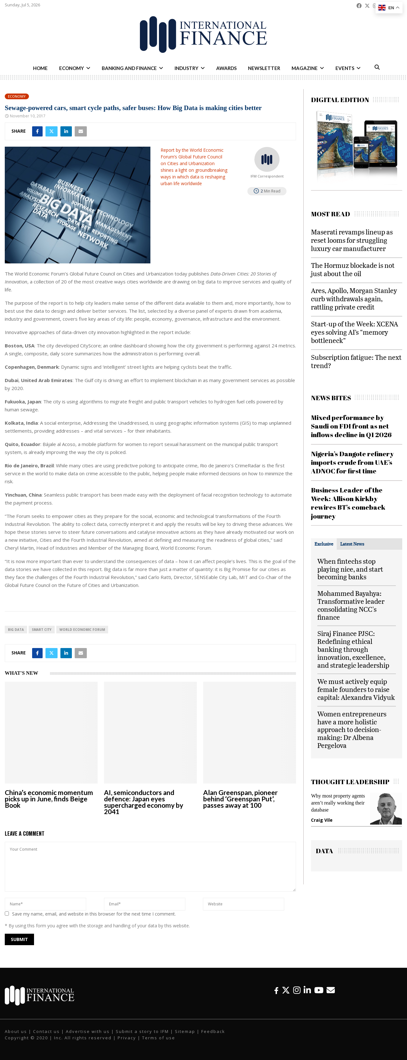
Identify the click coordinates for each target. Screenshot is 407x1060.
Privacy (127, 1038)
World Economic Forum (82, 629)
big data (16, 629)
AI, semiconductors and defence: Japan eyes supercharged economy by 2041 (143, 801)
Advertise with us (88, 1031)
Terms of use (158, 1038)
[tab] (324, 544)
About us (16, 1031)
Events (344, 68)
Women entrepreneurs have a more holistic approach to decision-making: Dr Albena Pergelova (351, 729)
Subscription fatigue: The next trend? (356, 361)
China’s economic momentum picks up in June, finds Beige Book (49, 798)
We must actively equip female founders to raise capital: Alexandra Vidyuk (356, 689)
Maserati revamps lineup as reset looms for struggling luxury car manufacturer (352, 240)
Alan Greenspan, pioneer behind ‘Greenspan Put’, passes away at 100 (240, 798)
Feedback (213, 1031)
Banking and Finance (129, 68)
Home (40, 68)
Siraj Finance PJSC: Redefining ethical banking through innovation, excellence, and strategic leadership (353, 649)
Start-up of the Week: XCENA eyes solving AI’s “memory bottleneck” (354, 332)
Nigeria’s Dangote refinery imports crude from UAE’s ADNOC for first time (352, 462)
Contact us (46, 1031)
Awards (226, 68)
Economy (71, 68)
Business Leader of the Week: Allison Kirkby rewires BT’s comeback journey (348, 502)
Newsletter (264, 68)
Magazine (305, 68)
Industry (186, 68)
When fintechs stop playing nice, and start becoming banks (350, 569)
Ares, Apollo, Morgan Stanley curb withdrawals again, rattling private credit (354, 298)
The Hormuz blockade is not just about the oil (353, 269)
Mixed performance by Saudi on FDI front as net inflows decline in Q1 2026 (351, 426)
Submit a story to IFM (142, 1031)
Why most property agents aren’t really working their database (338, 802)
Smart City (42, 629)
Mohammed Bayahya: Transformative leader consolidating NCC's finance (350, 605)
